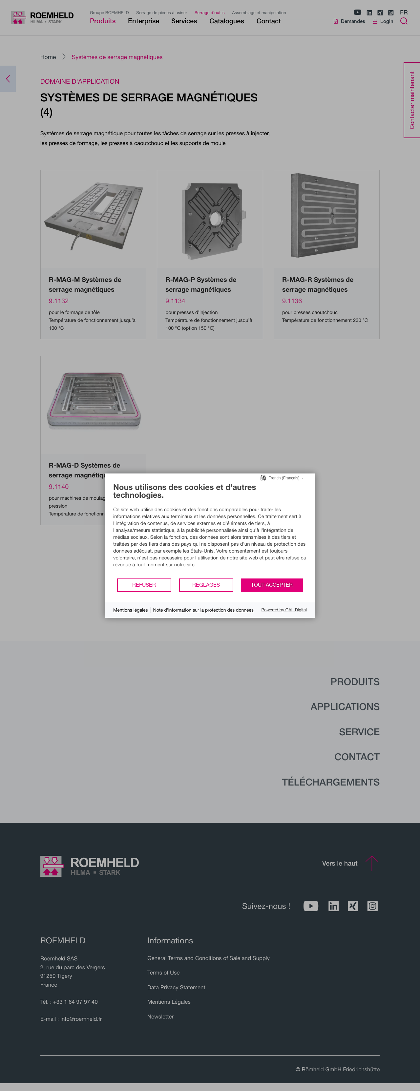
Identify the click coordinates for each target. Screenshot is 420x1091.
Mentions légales (130, 610)
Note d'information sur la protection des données (203, 610)
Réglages (206, 585)
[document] (210, 530)
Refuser (144, 585)
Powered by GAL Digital (284, 609)
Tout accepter (272, 585)
